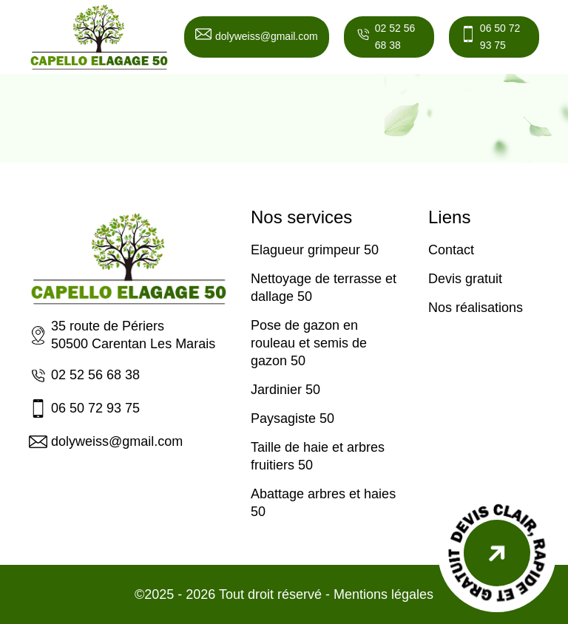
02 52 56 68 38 (385, 36)
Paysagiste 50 (292, 418)
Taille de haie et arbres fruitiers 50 (318, 456)
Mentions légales (383, 594)
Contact (451, 250)
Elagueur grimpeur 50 (315, 250)
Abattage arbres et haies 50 (323, 502)
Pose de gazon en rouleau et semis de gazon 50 (309, 343)
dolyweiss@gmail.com (256, 36)
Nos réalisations (475, 307)
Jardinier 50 (285, 389)
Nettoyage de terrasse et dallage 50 (323, 287)
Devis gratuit (465, 278)
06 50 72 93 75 (490, 36)
